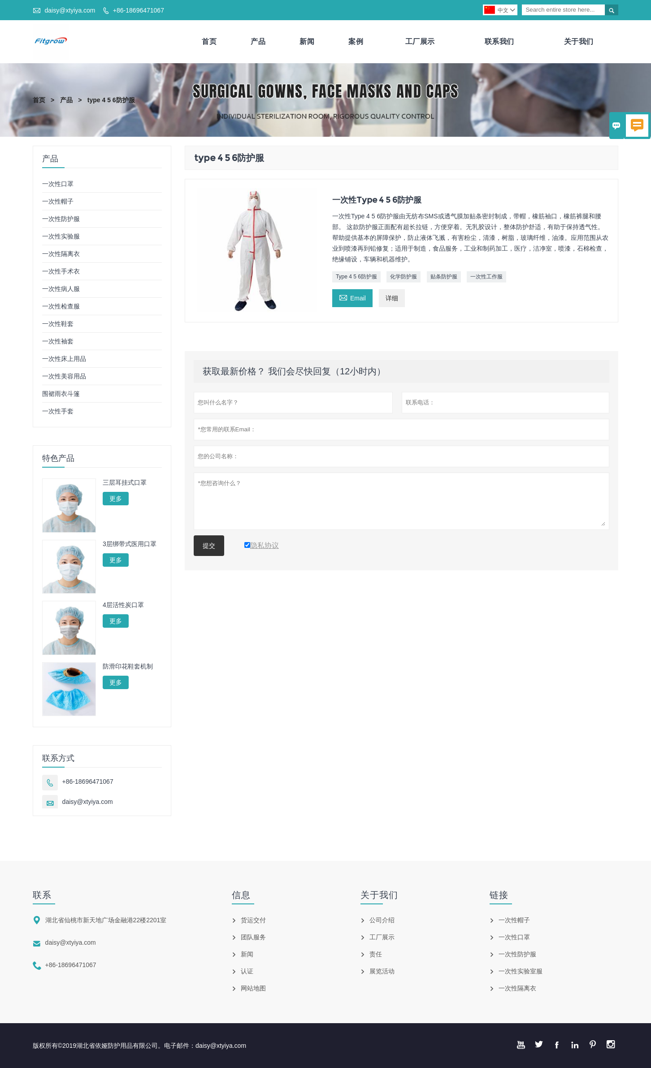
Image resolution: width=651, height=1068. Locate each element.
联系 (42, 895)
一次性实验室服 (520, 971)
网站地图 (253, 988)
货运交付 (253, 920)
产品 (258, 41)
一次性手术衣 (61, 271)
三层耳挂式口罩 (125, 482)
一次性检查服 (61, 306)
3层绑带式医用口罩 (129, 543)
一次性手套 (58, 411)
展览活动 (382, 971)
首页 (209, 41)
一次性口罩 (58, 183)
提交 (209, 545)
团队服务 (253, 937)
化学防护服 (403, 277)
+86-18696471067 (138, 10)
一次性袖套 (58, 341)
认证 (247, 971)
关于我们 (579, 41)
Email (352, 297)
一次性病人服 (61, 288)
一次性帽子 (58, 201)
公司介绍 (382, 920)
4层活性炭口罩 (123, 604)
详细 (392, 298)
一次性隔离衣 (61, 253)
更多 (115, 498)
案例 (355, 41)
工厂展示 (420, 41)
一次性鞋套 (58, 323)
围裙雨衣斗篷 (61, 393)
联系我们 (499, 41)
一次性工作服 (486, 277)
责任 (375, 954)
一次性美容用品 (64, 376)
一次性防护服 (61, 218)
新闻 (306, 41)
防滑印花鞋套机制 (128, 666)
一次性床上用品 (64, 358)
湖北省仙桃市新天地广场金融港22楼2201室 (106, 920)
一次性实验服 (61, 236)
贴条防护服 (443, 277)
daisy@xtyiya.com (69, 10)
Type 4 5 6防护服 (356, 277)
